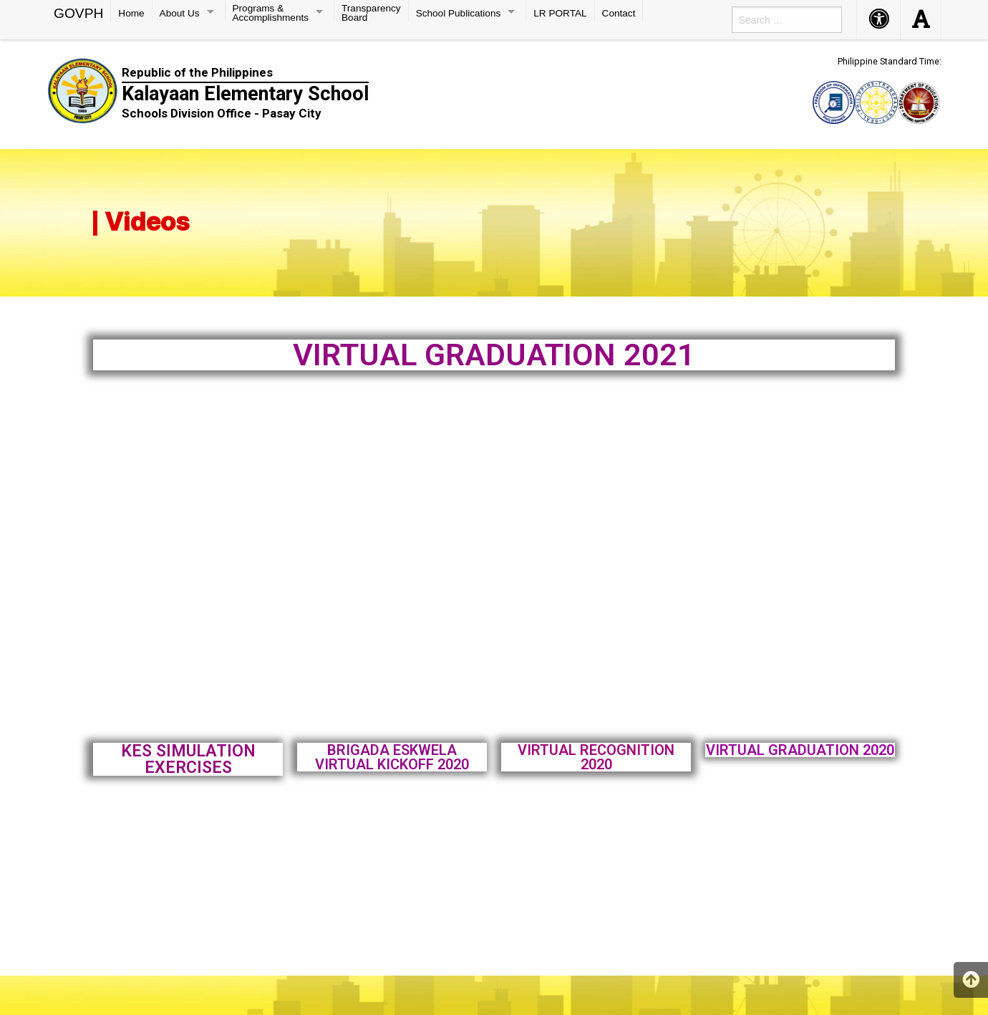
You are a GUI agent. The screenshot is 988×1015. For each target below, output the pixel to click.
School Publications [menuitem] (458, 13)
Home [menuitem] (131, 13)
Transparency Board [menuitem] (371, 12)
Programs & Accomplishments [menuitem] (271, 12)
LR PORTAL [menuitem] (559, 13)
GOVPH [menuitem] (78, 12)
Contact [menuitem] (619, 13)
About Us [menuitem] (180, 13)
